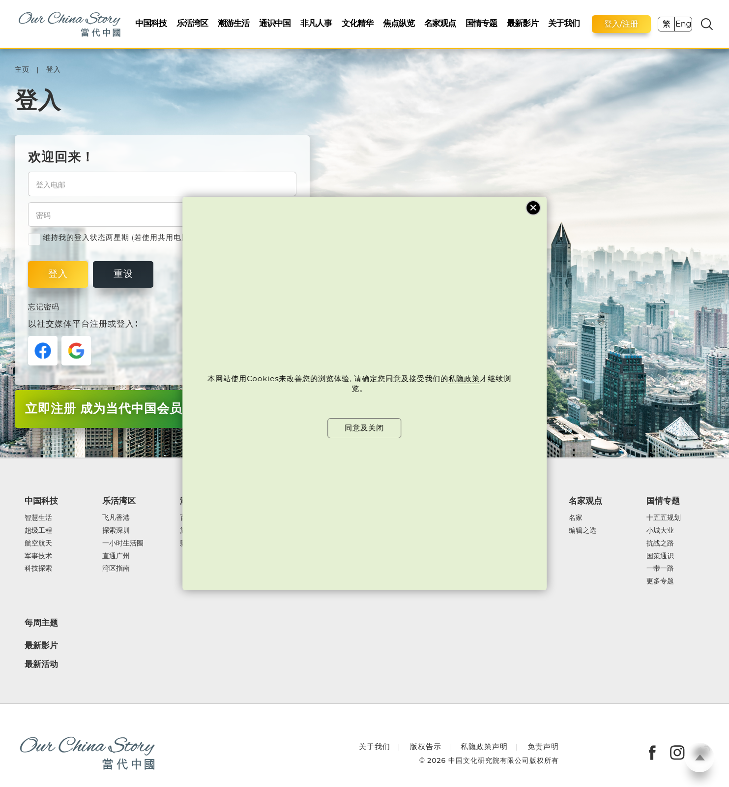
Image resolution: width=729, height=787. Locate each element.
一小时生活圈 (123, 543)
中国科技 (151, 23)
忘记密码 (43, 307)
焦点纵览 (398, 23)
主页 (22, 69)
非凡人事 (316, 23)
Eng (683, 24)
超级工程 (38, 531)
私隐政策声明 (484, 746)
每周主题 (41, 623)
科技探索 (38, 569)
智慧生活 (38, 518)
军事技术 (38, 556)
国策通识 (660, 556)
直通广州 (116, 556)
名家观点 (440, 23)
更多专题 (660, 581)
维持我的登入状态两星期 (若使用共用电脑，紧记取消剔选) (138, 237)
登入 (53, 69)
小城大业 (660, 531)
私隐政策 (464, 378)
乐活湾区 (192, 23)
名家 (576, 518)
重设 (123, 273)
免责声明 (543, 746)
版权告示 (425, 746)
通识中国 (275, 23)
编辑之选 (582, 531)
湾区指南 (116, 569)
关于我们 (564, 23)
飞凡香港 (116, 518)
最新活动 (41, 664)
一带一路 (660, 569)
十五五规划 (663, 518)
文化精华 (357, 23)
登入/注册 (621, 24)
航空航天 (38, 543)
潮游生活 (233, 23)
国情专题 (481, 23)
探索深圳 (116, 531)
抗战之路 (660, 543)
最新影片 (522, 23)
